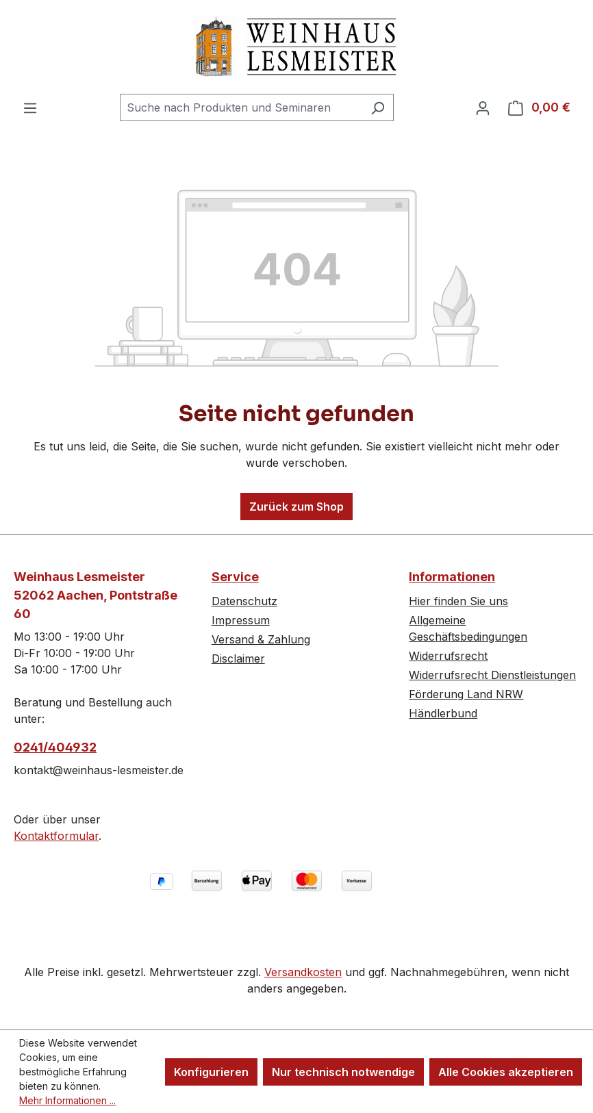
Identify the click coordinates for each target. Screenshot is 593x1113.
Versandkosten (303, 972)
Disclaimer (238, 658)
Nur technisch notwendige (343, 1072)
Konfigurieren (211, 1072)
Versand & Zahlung (261, 639)
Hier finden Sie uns (458, 601)
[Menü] (30, 107)
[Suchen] (378, 107)
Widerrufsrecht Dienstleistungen (492, 675)
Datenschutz (244, 601)
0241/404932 (55, 747)
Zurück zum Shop (296, 506)
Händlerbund (443, 713)
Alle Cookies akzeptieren (505, 1072)
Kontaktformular (56, 836)
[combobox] (241, 107)
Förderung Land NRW (466, 694)
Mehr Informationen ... (67, 1100)
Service (235, 577)
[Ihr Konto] (482, 107)
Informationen (452, 577)
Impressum (241, 620)
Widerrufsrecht (448, 656)
